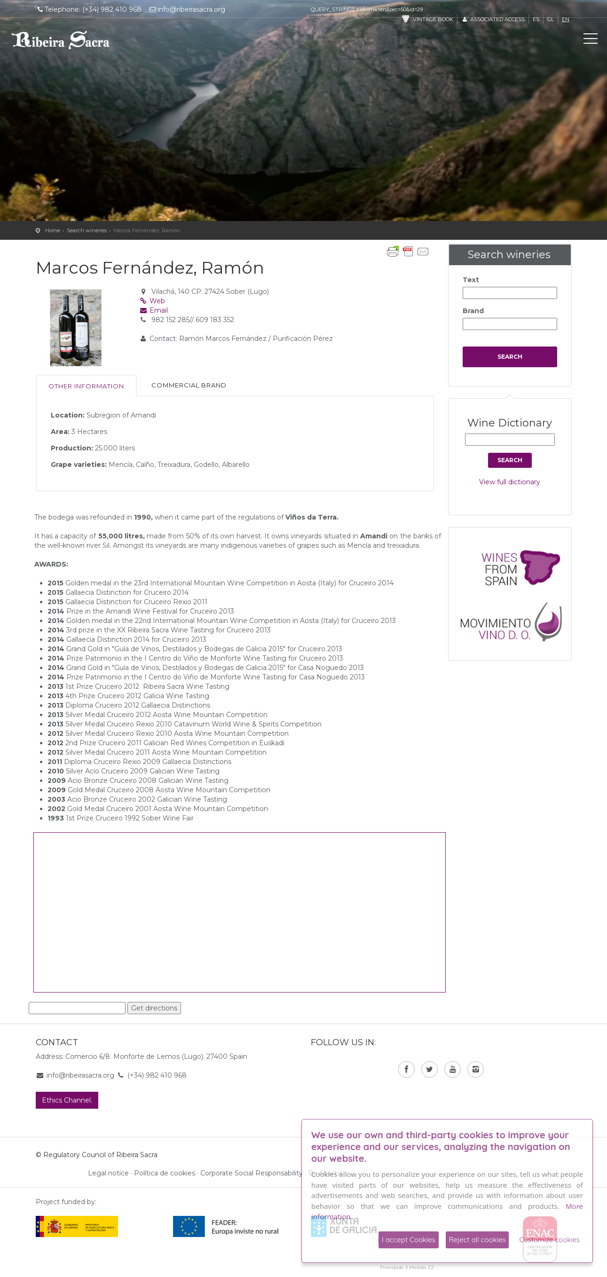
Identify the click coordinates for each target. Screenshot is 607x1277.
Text (471, 280)
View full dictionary (509, 482)
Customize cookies (549, 1239)
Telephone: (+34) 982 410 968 (89, 9)
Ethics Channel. (67, 1100)
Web (152, 301)
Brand (473, 311)
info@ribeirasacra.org (186, 9)
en (565, 19)
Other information (86, 386)
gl (550, 19)
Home (52, 230)
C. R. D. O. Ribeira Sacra (60, 40)
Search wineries (87, 230)
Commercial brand (189, 385)
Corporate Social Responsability (251, 1173)
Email (153, 310)
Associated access (492, 19)
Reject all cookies (477, 1239)
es (536, 19)
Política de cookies (164, 1173)
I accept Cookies (408, 1239)
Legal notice (108, 1173)
